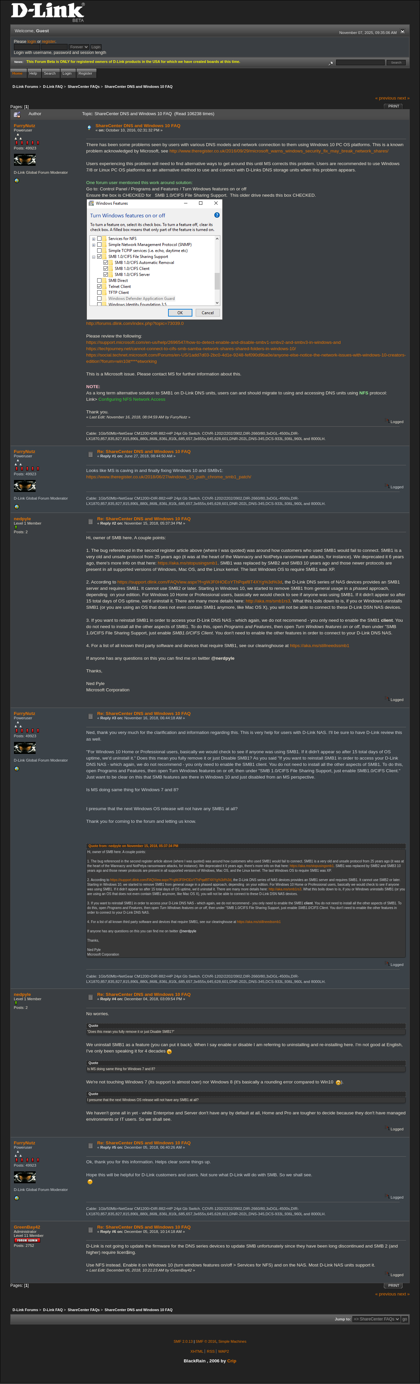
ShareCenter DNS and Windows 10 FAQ (138, 125)
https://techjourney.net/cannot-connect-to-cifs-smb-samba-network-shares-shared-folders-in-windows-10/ (191, 348)
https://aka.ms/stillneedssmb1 (319, 645)
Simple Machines (232, 1341)
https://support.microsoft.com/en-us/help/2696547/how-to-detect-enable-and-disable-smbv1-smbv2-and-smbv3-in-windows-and (213, 342)
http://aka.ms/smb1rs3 (268, 600)
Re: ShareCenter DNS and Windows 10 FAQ (144, 451)
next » (403, 98)
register (48, 41)
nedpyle (22, 518)
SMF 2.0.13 (183, 1341)
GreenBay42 (27, 1227)
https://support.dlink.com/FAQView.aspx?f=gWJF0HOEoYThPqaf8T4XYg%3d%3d (199, 581)
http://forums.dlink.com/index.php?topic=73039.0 (135, 323)
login (31, 41)
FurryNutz (24, 125)
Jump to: (343, 1319)
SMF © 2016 (206, 1341)
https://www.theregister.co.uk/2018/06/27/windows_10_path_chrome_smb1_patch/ (168, 476)
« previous (385, 98)
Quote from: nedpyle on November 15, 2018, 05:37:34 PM (133, 846)
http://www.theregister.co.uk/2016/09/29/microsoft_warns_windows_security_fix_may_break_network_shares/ (278, 150)
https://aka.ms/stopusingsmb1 (188, 563)
